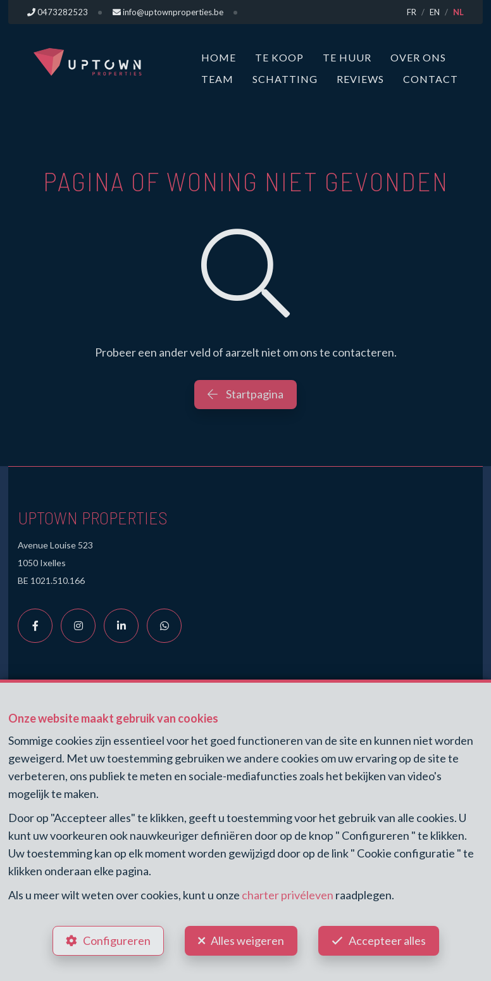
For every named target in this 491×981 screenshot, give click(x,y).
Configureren (117, 940)
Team (217, 79)
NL (458, 12)
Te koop (279, 57)
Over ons (418, 57)
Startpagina (245, 394)
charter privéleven (287, 895)
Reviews (360, 79)
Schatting (285, 79)
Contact (430, 79)
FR (411, 12)
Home (218, 57)
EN (435, 12)
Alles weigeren (247, 940)
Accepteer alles (387, 940)
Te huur (347, 57)
